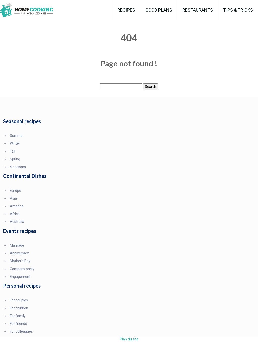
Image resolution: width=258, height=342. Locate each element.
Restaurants (197, 10)
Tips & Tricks (238, 10)
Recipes (126, 10)
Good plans (158, 10)
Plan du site (129, 339)
